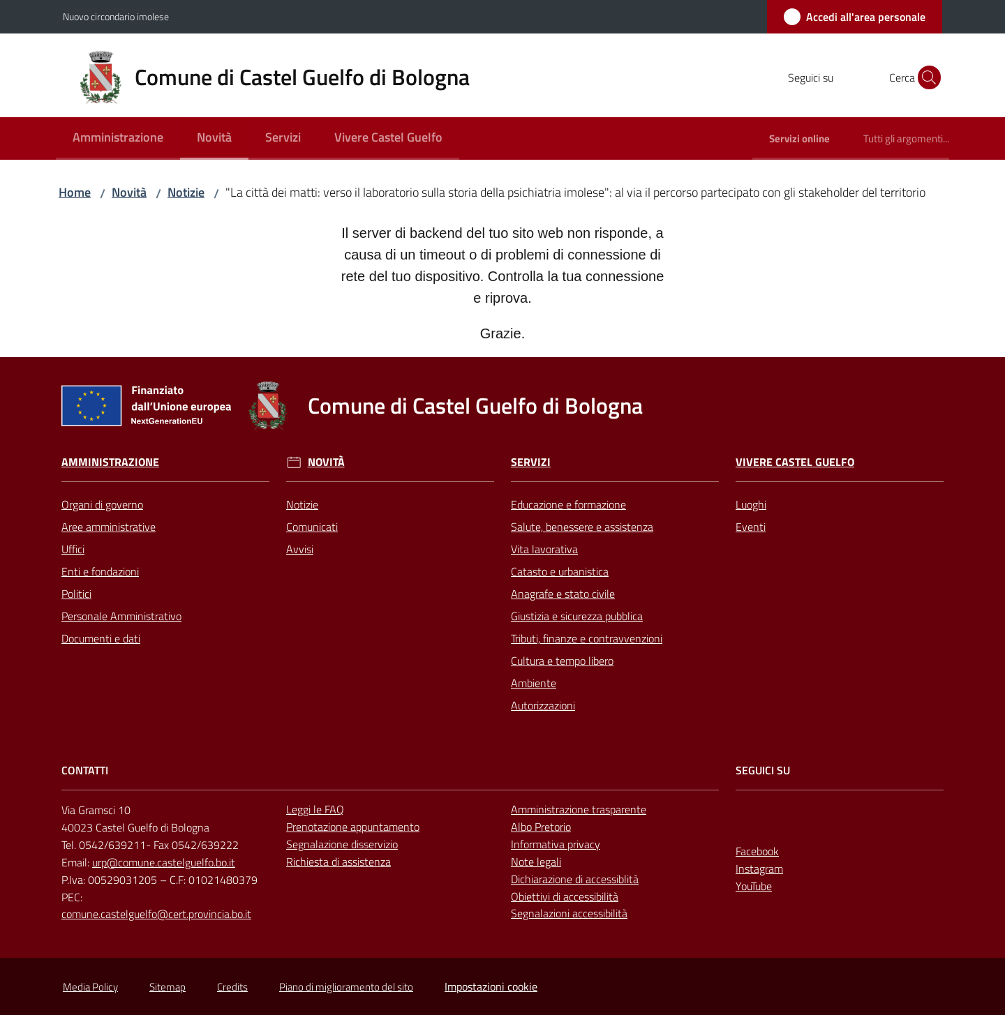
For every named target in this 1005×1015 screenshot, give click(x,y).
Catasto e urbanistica (560, 571)
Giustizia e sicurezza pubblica (577, 616)
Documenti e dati (100, 638)
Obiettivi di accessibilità (564, 896)
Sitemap (167, 987)
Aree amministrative (108, 526)
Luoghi (751, 504)
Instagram (759, 868)
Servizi (531, 462)
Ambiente (533, 683)
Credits (232, 987)
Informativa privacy (555, 844)
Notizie (186, 192)
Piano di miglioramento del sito (346, 987)
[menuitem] (118, 138)
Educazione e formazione (568, 504)
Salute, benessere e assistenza (582, 526)
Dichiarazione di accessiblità (575, 879)
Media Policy (90, 987)
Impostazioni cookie (491, 986)
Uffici (72, 549)
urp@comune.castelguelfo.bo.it (163, 862)
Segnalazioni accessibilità (569, 913)
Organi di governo (102, 504)
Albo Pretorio (541, 826)
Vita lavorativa (544, 549)
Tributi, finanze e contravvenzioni (586, 638)
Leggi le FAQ (315, 809)
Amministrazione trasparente (578, 809)
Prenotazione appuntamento (352, 826)
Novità (129, 192)
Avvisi (299, 549)
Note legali (536, 861)
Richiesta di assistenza (338, 861)
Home (75, 192)
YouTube (754, 886)
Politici (76, 593)
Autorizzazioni (543, 705)
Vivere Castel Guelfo (795, 462)
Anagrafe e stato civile (563, 593)
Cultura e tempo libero (562, 660)
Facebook (757, 851)
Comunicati (312, 526)
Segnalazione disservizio (342, 844)
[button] (925, 77)
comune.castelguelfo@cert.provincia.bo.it (156, 913)
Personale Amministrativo (121, 616)
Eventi (751, 526)
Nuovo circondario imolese (116, 16)
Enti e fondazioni (100, 571)
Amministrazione (110, 462)
